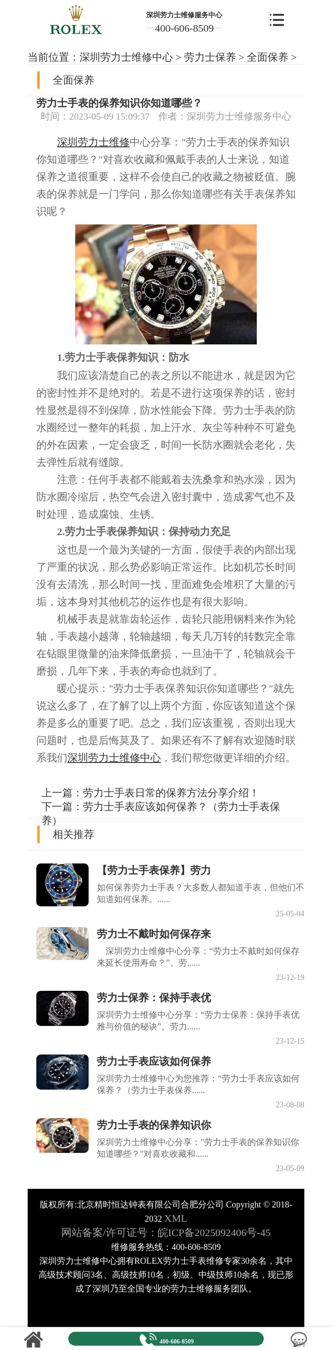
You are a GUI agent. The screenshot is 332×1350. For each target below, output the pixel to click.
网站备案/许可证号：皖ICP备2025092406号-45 (166, 1232)
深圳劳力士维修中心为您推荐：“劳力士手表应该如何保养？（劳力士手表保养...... (198, 1084)
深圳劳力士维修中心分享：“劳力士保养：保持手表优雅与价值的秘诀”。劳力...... (198, 1020)
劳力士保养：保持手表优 (154, 997)
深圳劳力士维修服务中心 (184, 15)
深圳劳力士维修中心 (126, 57)
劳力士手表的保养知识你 (154, 1125)
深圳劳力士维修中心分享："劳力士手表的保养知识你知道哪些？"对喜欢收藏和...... (198, 1148)
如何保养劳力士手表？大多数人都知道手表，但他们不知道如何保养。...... (200, 893)
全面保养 (267, 57)
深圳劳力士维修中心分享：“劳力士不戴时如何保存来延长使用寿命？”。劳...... (198, 956)
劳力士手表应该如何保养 (154, 1061)
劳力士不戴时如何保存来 (154, 934)
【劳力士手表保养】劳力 (154, 870)
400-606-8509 (184, 28)
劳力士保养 (210, 57)
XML (175, 1218)
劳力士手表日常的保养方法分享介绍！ (171, 792)
